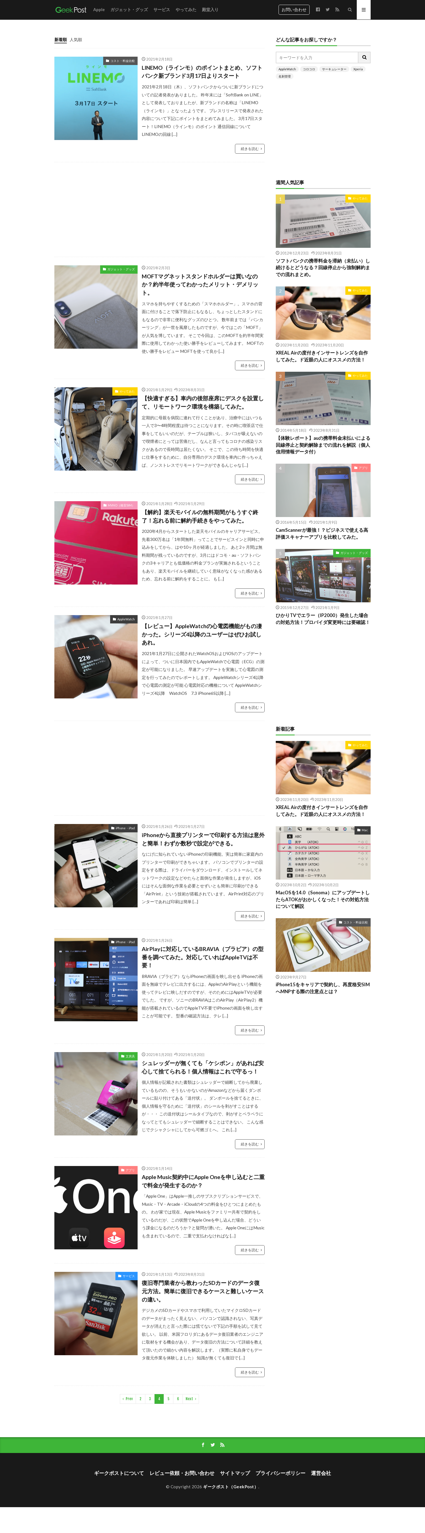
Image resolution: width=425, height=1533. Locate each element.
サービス (161, 9)
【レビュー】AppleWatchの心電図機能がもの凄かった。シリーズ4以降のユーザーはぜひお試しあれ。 (202, 634)
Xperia (358, 69)
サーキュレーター (334, 69)
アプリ (130, 1170)
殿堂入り (210, 9)
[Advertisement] (178, 209)
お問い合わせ (294, 9)
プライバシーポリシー (280, 1473)
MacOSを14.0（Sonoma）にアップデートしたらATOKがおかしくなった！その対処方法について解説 (323, 899)
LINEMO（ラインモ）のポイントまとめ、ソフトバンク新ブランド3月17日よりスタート (202, 71)
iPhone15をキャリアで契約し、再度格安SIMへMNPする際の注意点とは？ (323, 988)
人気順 (76, 39)
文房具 (130, 1056)
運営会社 (321, 1473)
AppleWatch (126, 619)
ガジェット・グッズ (129, 9)
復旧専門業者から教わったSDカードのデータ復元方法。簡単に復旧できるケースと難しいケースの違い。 (203, 1290)
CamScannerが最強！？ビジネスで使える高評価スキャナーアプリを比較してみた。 (322, 533)
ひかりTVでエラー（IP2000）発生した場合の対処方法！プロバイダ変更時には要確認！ (323, 619)
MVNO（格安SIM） (121, 505)
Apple (99, 9)
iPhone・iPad (125, 828)
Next (189, 1399)
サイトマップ (235, 1473)
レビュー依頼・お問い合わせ (182, 1473)
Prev (129, 1399)
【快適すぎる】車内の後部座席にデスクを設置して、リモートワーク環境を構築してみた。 (203, 402)
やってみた (186, 9)
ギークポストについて (119, 1473)
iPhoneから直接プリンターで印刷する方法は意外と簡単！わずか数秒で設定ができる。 (203, 839)
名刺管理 (285, 76)
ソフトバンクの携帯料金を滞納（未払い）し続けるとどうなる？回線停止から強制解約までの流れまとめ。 (323, 268)
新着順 (60, 39)
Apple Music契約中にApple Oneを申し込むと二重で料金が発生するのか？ (203, 1181)
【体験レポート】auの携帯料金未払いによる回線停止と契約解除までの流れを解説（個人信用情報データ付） (323, 445)
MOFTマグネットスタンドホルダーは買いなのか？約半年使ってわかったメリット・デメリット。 (200, 284)
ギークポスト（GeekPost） (230, 1486)
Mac (365, 830)
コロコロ (309, 69)
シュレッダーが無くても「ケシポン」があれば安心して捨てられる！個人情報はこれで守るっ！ (203, 1067)
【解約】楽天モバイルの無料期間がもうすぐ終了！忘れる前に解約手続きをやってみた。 (200, 516)
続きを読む (250, 148)
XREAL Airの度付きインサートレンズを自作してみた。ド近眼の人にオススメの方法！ (322, 356)
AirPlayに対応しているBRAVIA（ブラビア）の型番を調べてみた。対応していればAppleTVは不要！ (203, 956)
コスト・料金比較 (122, 61)
